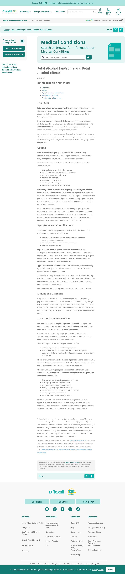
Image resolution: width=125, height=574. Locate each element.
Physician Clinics (94, 532)
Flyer (47, 528)
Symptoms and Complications (53, 93)
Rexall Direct (27, 545)
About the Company (96, 523)
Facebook (121, 30)
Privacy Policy (98, 569)
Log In (111, 20)
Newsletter (50, 532)
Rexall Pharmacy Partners (94, 541)
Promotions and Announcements (52, 523)
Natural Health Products (11, 70)
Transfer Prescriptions (14, 54)
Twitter (115, 30)
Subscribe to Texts (53, 537)
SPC (47, 546)
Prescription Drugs (8, 64)
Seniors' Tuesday (52, 541)
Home (6, 30)
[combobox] (82, 11)
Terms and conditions (72, 463)
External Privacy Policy (77, 546)
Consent (74, 537)
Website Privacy (77, 541)
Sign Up (118, 20)
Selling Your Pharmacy (96, 528)
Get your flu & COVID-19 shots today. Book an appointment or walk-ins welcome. (61, 3)
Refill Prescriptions (14, 48)
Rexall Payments (94, 546)
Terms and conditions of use (78, 440)
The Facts (45, 88)
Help (72, 528)
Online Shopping (94, 550)
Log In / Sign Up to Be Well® (33, 523)
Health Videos (6, 72)
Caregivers (26, 528)
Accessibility (75, 555)
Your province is (40, 20)
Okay (110, 569)
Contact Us (75, 523)
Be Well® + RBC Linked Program (30, 532)
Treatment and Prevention (51, 98)
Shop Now (59, 11)
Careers (25, 551)
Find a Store (62, 501)
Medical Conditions (9, 67)
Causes (44, 90)
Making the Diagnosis (50, 95)
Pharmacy (24, 11)
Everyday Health (41, 11)
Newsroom (92, 537)
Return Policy (76, 532)
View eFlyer (88, 501)
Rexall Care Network (31, 540)
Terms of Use (76, 550)
